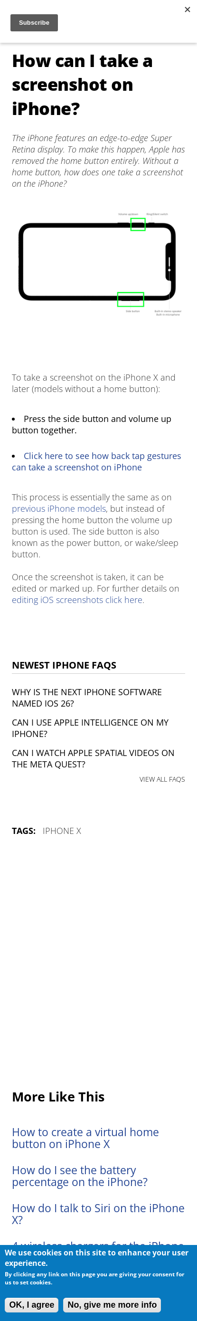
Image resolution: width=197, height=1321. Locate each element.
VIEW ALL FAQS (162, 779)
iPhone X (62, 830)
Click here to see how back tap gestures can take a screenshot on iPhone (96, 461)
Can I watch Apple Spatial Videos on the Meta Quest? (93, 758)
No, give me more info (112, 1305)
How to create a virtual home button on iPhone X (85, 1138)
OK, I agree (31, 1305)
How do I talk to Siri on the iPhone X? (98, 1214)
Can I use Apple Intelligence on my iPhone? (90, 728)
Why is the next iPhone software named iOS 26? (87, 697)
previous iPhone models (59, 508)
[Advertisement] (98, 963)
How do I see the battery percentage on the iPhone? (80, 1176)
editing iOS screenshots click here (77, 599)
